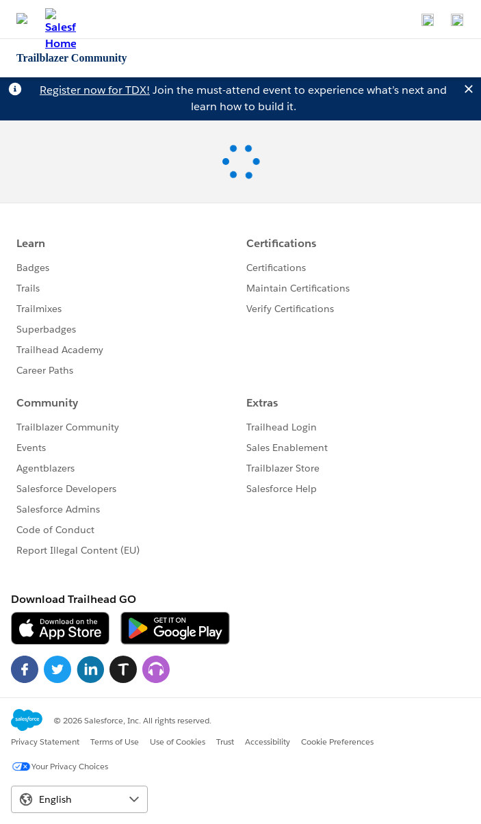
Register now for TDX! (95, 90)
